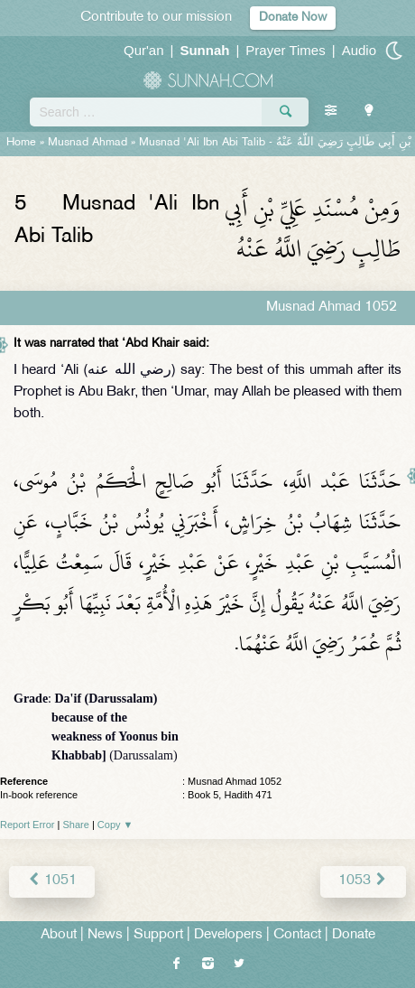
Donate (353, 935)
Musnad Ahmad (87, 142)
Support (158, 935)
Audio (359, 50)
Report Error (27, 824)
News (105, 935)
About (59, 935)
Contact (297, 935)
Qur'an (144, 50)
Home (21, 142)
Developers (228, 935)
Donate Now (293, 17)
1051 (52, 881)
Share (76, 824)
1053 (363, 881)
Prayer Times (285, 50)
